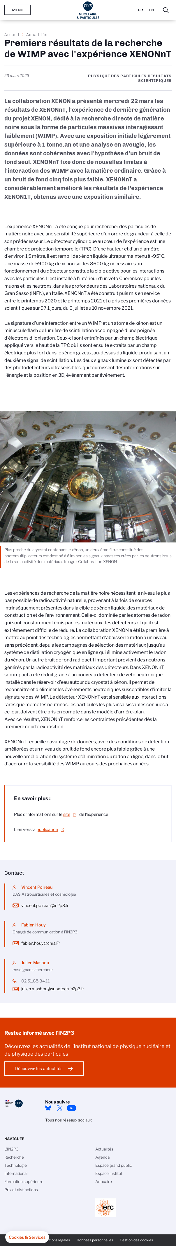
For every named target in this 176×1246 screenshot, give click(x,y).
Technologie (15, 1165)
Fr (140, 10)
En (151, 10)
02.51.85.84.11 (35, 981)
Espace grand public (113, 1165)
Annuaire (103, 1181)
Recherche (14, 1157)
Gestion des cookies (136, 1240)
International (15, 1173)
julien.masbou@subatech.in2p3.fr (52, 988)
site (66, 814)
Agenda (102, 1157)
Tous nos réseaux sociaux (68, 1120)
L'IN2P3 (11, 1149)
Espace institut (108, 1173)
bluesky (48, 1108)
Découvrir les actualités (39, 1068)
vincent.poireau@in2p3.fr (44, 905)
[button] (27, 1237)
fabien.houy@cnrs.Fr (40, 943)
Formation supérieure (23, 1181)
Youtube (71, 1108)
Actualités (36, 34)
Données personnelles (95, 1240)
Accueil (12, 34)
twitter (59, 1108)
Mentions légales (56, 1240)
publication (47, 829)
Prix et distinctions (21, 1189)
